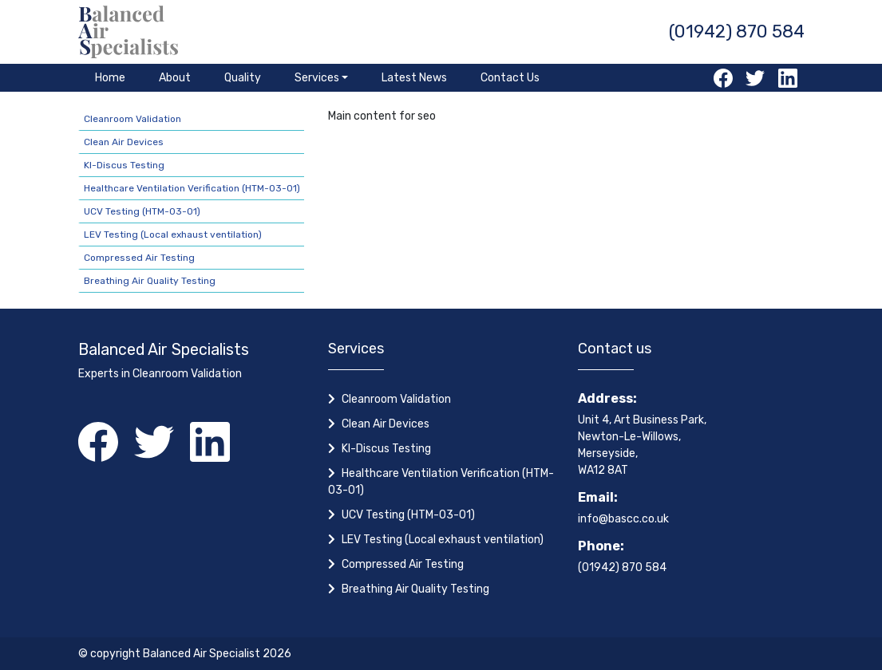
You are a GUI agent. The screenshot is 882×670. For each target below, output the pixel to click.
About (175, 78)
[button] (322, 78)
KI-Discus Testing (124, 165)
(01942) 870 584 (737, 31)
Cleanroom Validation (132, 118)
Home (110, 78)
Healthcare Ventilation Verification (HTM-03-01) (192, 188)
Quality (242, 78)
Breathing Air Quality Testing (150, 280)
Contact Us (510, 78)
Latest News (414, 78)
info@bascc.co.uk (623, 519)
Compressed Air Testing (139, 257)
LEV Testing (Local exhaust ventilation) (173, 234)
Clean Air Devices (124, 142)
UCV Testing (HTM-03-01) (142, 211)
